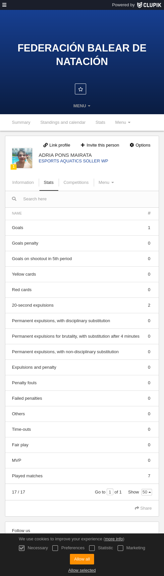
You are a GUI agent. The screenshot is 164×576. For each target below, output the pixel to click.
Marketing (131, 548)
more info (114, 538)
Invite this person (99, 145)
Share (143, 508)
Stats (100, 122)
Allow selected (82, 570)
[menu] (4, 5)
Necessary (33, 548)
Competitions (76, 182)
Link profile (56, 145)
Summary (21, 122)
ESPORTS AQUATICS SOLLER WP (73, 160)
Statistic (101, 548)
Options (139, 145)
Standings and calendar (63, 122)
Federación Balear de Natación (82, 54)
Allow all (82, 559)
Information (23, 182)
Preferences (68, 548)
